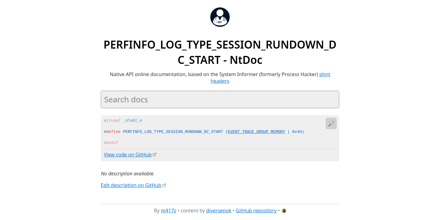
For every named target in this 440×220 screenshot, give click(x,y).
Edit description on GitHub (131, 185)
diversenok (219, 210)
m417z (168, 210)
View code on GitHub (128, 154)
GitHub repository (256, 210)
